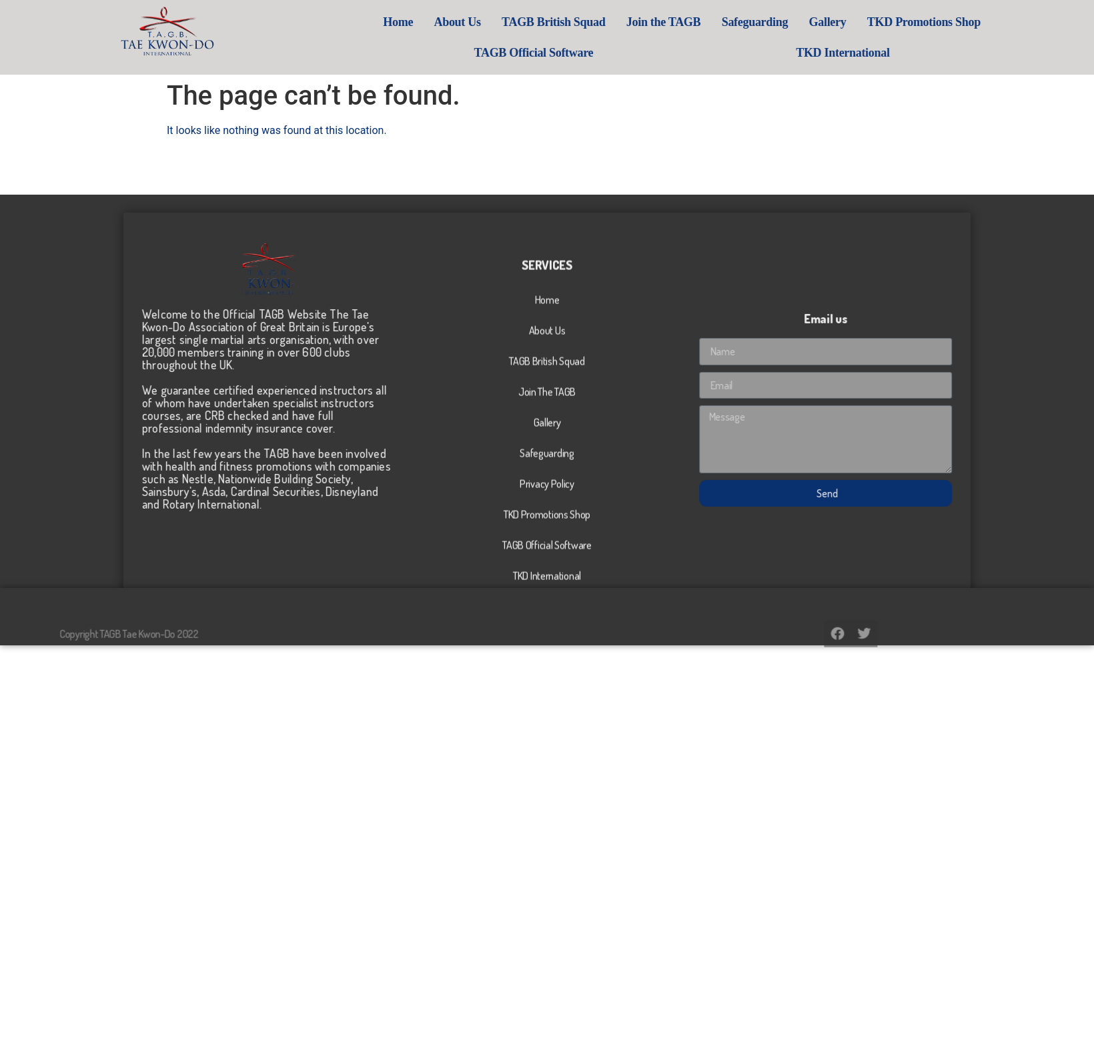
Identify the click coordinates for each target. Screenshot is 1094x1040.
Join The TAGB (547, 490)
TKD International (924, 52)
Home (481, 22)
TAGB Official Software (616, 52)
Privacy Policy (547, 582)
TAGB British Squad (635, 22)
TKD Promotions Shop (1006, 22)
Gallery (910, 22)
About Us (539, 22)
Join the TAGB (745, 22)
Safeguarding (837, 22)
